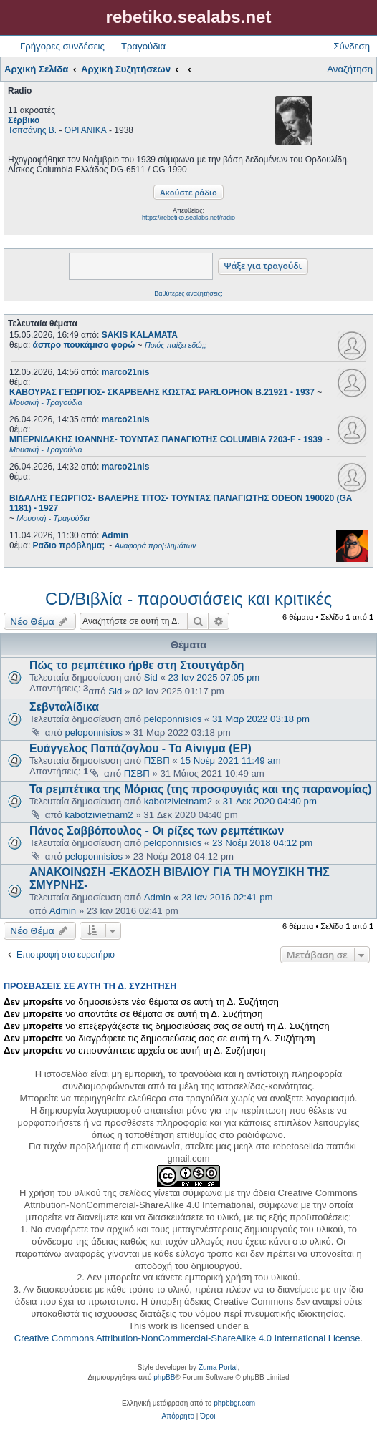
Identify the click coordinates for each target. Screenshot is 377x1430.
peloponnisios (173, 719)
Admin (115, 535)
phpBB (164, 1377)
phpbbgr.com (234, 1403)
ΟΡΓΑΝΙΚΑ (86, 130)
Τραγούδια (143, 46)
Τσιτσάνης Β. (32, 130)
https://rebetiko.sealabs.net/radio (188, 217)
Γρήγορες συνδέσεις (62, 46)
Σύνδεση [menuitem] (351, 46)
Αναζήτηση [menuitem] (350, 69)
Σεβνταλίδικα (64, 707)
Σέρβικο (23, 120)
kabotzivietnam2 (178, 801)
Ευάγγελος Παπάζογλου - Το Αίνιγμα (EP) (140, 748)
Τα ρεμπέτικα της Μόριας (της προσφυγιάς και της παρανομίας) (200, 789)
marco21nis (126, 372)
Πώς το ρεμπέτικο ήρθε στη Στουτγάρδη (136, 665)
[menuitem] (178, 1416)
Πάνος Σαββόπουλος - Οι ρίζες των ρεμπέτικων (156, 831)
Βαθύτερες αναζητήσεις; (188, 293)
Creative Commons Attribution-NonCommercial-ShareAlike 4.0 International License (187, 1338)
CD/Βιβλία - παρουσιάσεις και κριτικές (188, 598)
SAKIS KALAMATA (140, 335)
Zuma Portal (218, 1367)
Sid (151, 677)
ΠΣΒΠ (157, 760)
